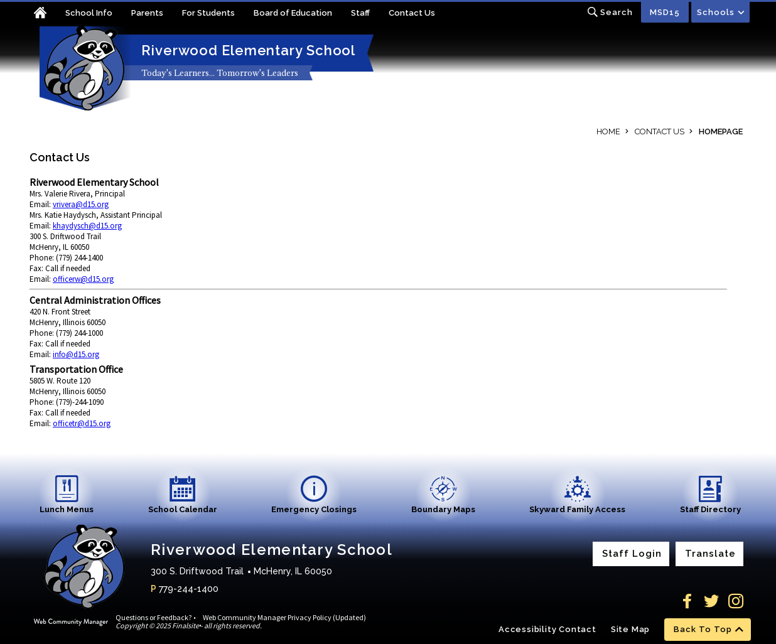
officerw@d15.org (83, 279)
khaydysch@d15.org (87, 225)
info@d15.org (76, 354)
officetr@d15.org (81, 423)
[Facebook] (686, 601)
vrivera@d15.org (81, 204)
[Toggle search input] (610, 12)
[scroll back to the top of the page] (707, 629)
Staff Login (632, 553)
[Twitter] (711, 601)
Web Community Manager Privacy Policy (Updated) (284, 617)
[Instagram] (735, 601)
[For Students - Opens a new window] (218, 14)
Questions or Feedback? (153, 617)
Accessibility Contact (547, 629)
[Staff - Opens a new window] (370, 14)
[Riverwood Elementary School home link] (83, 68)
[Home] (47, 14)
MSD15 (665, 12)
